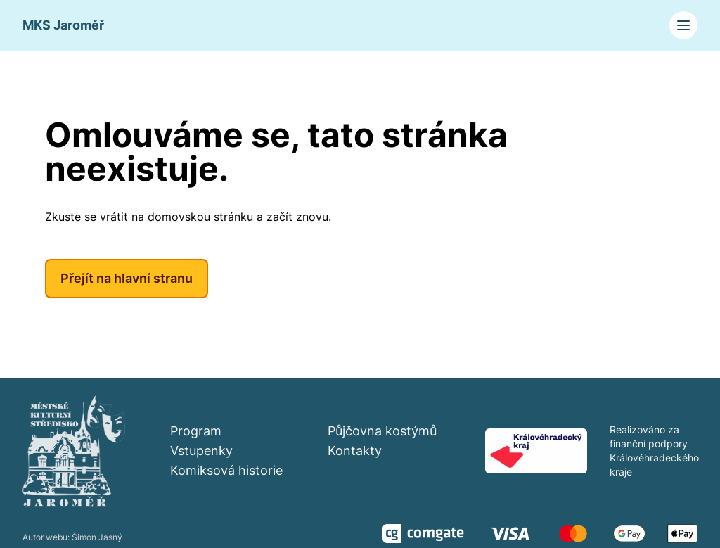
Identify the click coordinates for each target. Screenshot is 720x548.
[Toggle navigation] (683, 25)
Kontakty (355, 450)
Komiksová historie (226, 470)
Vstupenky (201, 450)
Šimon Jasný (97, 537)
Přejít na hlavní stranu (126, 278)
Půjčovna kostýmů (382, 430)
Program (195, 430)
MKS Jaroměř (63, 25)
